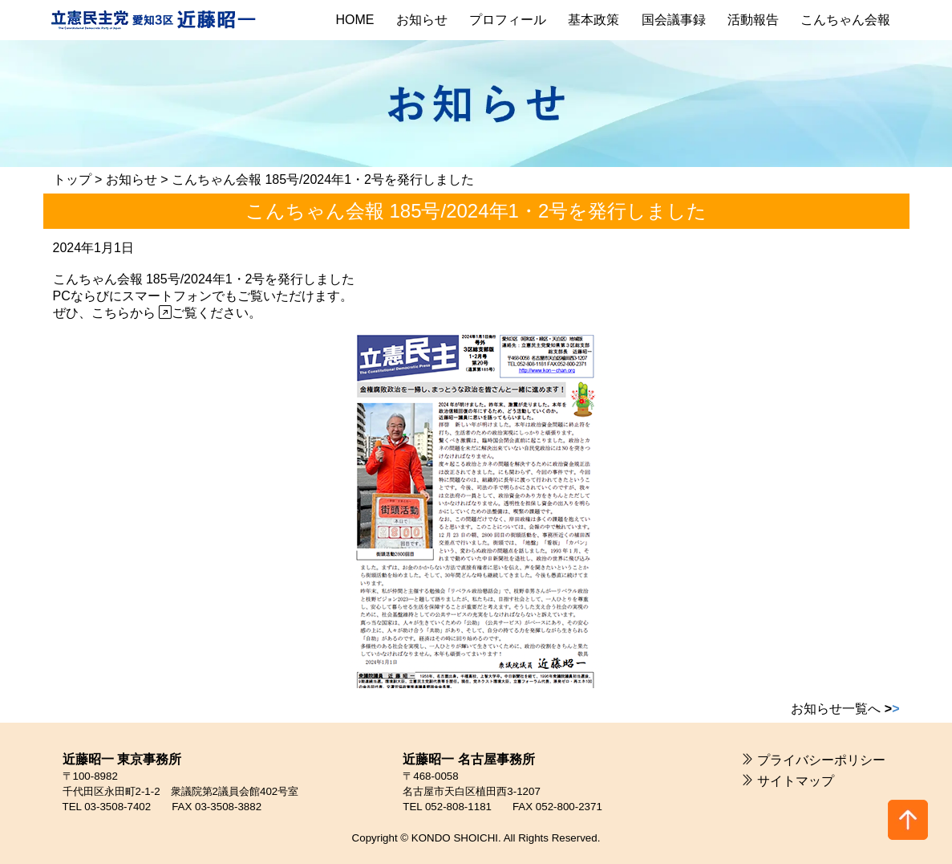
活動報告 (753, 19)
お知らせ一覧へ (845, 708)
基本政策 (593, 19)
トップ (72, 179)
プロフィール (507, 19)
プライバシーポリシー (821, 760)
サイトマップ (795, 781)
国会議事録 (674, 19)
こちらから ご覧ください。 (176, 313)
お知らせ (422, 19)
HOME (355, 19)
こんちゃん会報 (845, 19)
